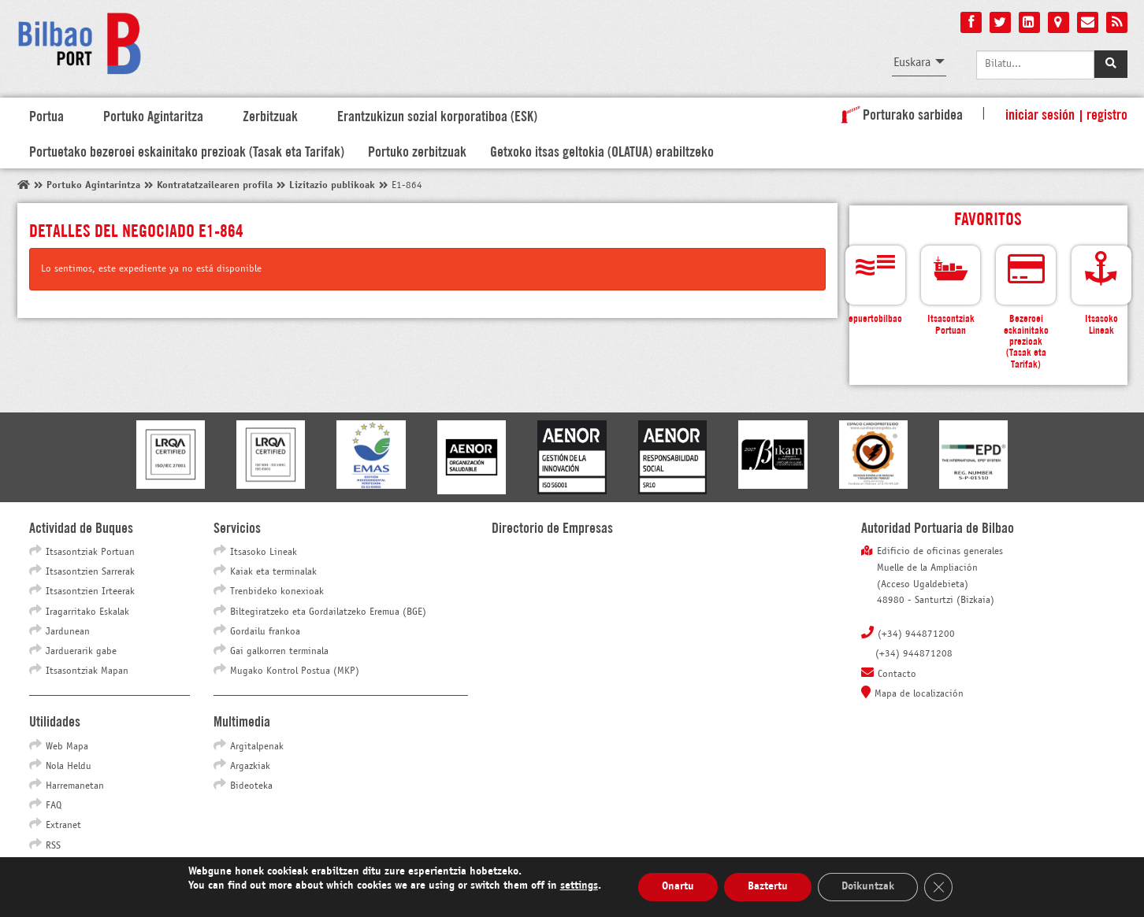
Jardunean (68, 632)
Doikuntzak (867, 887)
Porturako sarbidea (899, 113)
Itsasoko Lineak (263, 552)
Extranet (63, 825)
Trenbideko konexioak (277, 592)
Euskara (911, 62)
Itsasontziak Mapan (87, 671)
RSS (53, 846)
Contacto (897, 674)
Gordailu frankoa (265, 632)
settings (579, 886)
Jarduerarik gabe (81, 651)
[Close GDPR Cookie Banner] (938, 887)
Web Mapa (67, 747)
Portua (46, 115)
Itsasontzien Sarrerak (90, 572)
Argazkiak (250, 766)
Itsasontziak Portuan (90, 552)
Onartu (678, 887)
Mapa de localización (919, 694)
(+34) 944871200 (916, 634)
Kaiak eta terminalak (273, 572)
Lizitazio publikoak (332, 185)
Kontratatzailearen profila (215, 185)
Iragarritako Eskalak (87, 612)
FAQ (53, 806)
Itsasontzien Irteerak (90, 592)
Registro (1106, 113)
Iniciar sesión (1040, 113)
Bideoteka (251, 786)
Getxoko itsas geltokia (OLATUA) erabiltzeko (602, 150)
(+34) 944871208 (914, 654)
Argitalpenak (257, 747)
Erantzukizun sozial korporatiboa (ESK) (437, 115)
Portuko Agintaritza (153, 115)
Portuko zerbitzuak (417, 150)
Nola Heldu (68, 766)
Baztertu (768, 887)
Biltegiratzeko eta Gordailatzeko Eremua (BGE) (328, 612)
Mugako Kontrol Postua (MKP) (294, 671)
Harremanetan (75, 786)
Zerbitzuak (270, 115)
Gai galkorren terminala (279, 651)
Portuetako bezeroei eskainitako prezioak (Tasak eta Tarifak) (186, 150)
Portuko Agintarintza (93, 185)
